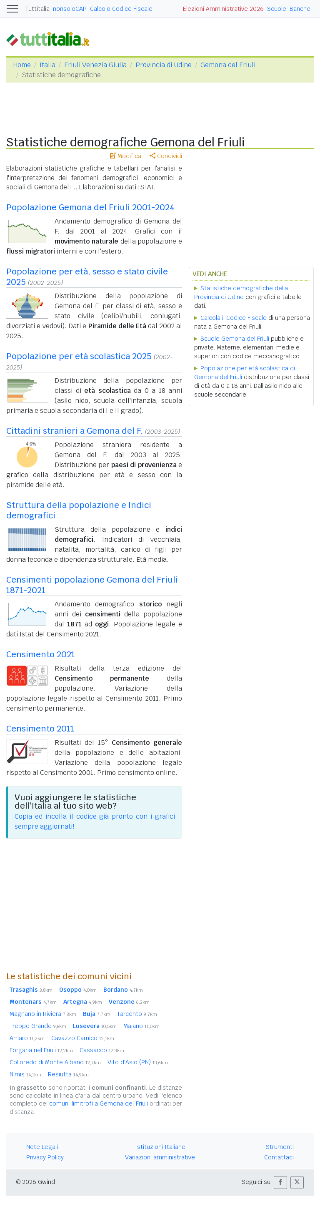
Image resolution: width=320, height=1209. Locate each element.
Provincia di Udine (163, 64)
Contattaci (279, 1157)
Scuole (276, 9)
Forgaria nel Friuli (41, 1050)
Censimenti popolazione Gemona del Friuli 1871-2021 (92, 585)
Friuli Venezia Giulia (95, 64)
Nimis (25, 1074)
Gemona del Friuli (227, 64)
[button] (280, 1182)
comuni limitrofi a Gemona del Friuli (98, 1103)
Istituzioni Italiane (160, 1147)
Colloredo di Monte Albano (55, 1062)
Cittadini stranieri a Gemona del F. (74, 430)
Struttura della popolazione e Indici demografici (78, 510)
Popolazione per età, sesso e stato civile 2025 (87, 276)
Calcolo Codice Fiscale (121, 9)
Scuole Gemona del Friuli (234, 338)
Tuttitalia (37, 9)
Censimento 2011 (40, 728)
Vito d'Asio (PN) (138, 1062)
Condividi (166, 156)
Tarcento (137, 1014)
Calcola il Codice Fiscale (233, 318)
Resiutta (68, 1074)
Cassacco (102, 1050)
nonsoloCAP (70, 9)
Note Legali (42, 1147)
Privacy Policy (45, 1157)
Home (22, 64)
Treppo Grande (38, 1026)
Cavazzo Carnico (82, 1038)
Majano (141, 1026)
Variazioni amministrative (160, 1157)
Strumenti (280, 1147)
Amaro (27, 1038)
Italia (47, 64)
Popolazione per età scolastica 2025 (79, 356)
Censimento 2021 (40, 654)
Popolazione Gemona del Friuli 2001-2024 (90, 207)
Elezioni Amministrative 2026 (223, 9)
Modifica (125, 156)
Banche (300, 9)
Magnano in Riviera (43, 1014)
